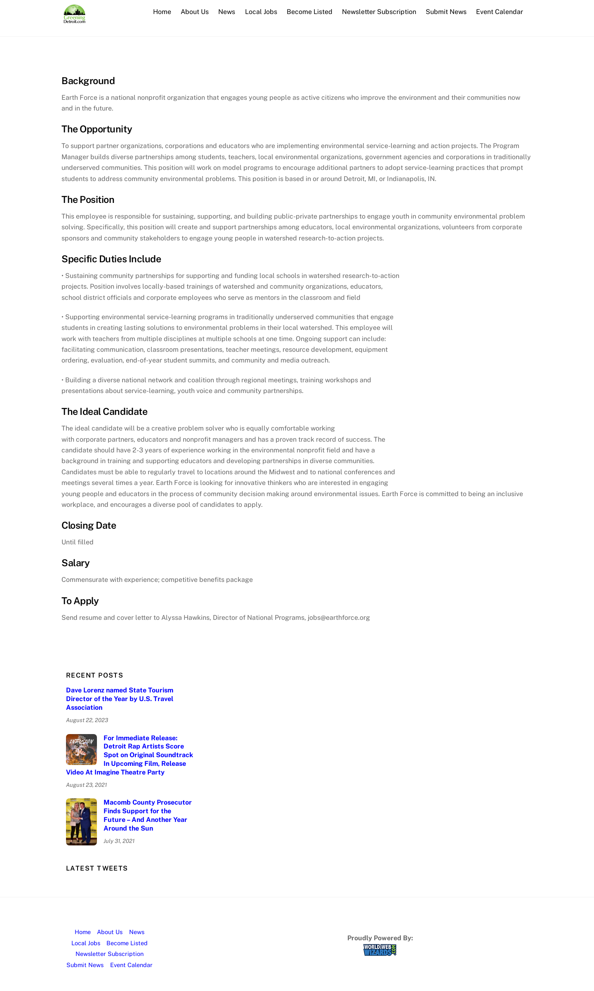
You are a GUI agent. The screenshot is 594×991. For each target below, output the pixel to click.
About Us (195, 12)
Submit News (446, 12)
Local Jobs (261, 12)
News (226, 12)
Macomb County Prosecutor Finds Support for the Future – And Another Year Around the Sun (148, 815)
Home (162, 12)
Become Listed (309, 12)
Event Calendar (499, 12)
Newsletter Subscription (379, 12)
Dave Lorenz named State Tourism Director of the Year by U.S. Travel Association (119, 698)
